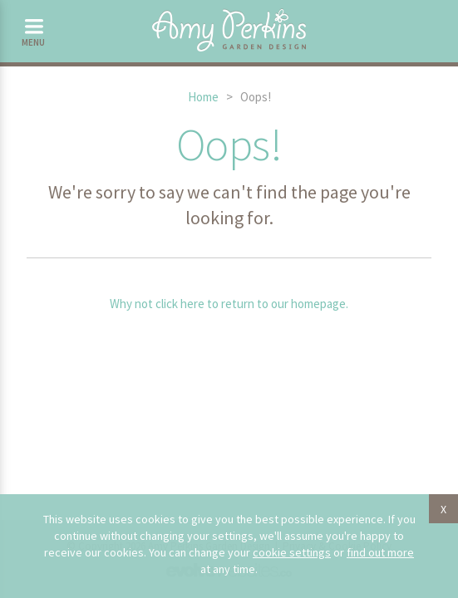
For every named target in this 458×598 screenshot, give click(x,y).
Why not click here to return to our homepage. (229, 303)
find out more (380, 552)
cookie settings (292, 552)
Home (203, 97)
